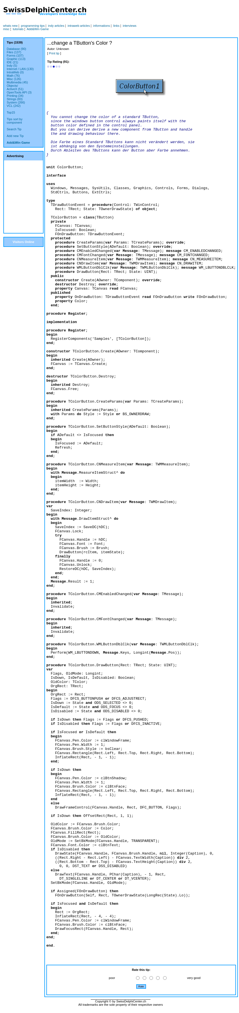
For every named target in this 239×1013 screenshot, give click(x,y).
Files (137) (14, 52)
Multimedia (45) (17, 82)
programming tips (33, 25)
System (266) (16, 102)
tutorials (18, 29)
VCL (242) (14, 105)
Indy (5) (12, 65)
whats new (10, 25)
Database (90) (16, 48)
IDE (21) (12, 62)
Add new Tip (15, 136)
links (116, 25)
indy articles (56, 25)
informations (101, 25)
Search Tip (14, 129)
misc (6, 29)
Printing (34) (15, 95)
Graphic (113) (16, 59)
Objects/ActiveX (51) (15, 87)
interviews (130, 25)
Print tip (54, 53)
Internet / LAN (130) (20, 69)
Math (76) (13, 75)
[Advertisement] (23, 196)
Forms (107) (15, 55)
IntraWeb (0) (15, 72)
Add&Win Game (38, 29)
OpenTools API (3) (19, 92)
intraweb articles (79, 25)
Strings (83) (15, 99)
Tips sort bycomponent (14, 120)
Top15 (11, 112)
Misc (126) (14, 79)
